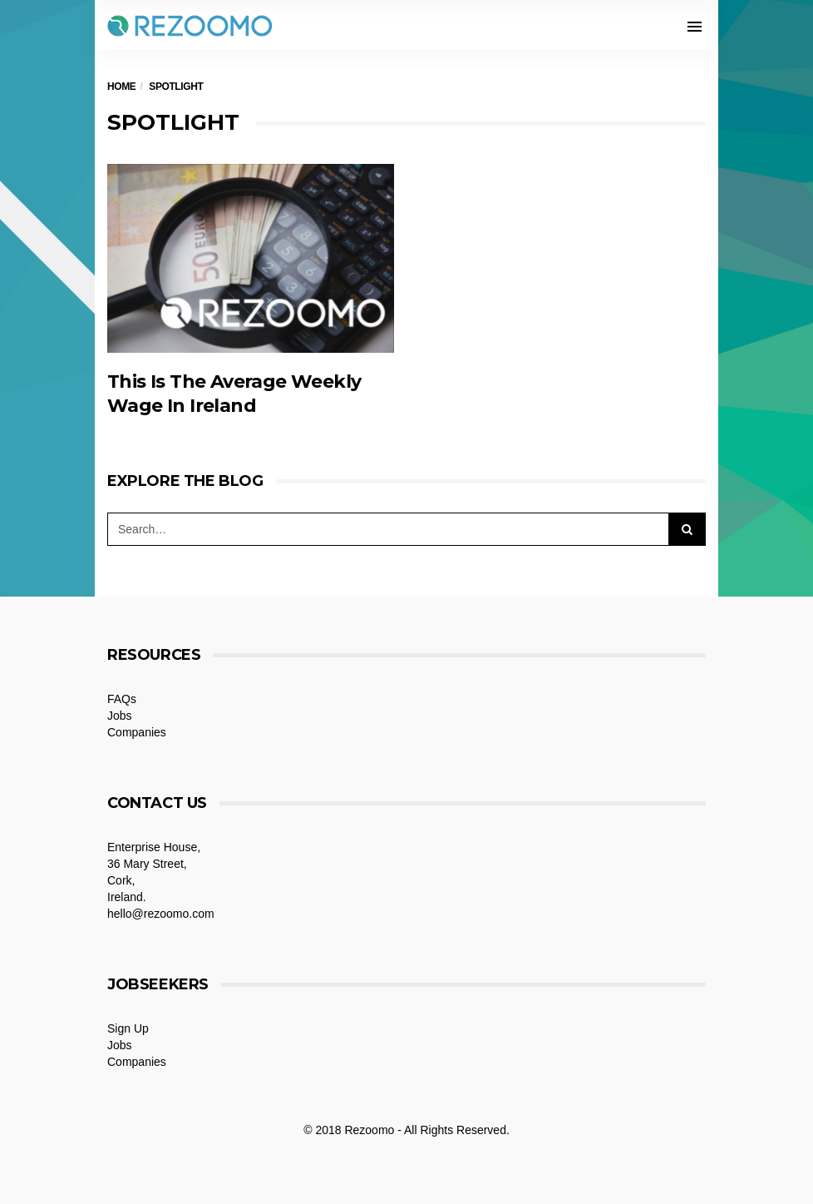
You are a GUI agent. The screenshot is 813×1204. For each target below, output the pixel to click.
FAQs (121, 699)
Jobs (119, 715)
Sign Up (128, 1028)
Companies (136, 732)
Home (121, 86)
